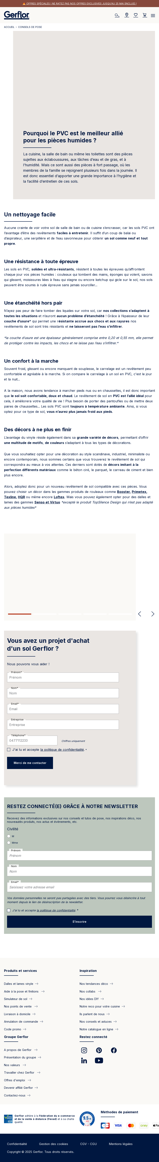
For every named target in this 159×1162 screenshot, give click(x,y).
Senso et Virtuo (47, 502)
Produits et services (20, 971)
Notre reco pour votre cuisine (100, 1006)
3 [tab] (70, 614)
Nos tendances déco (94, 983)
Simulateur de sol (15, 998)
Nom (14, 688)
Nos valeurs (12, 1065)
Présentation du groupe (20, 1057)
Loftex (59, 497)
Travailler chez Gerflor (19, 1072)
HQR (21, 497)
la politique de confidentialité (62, 750)
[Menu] (153, 14)
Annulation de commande (21, 1021)
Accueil (9, 27)
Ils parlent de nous (92, 1014)
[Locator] (127, 15)
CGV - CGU (88, 1144)
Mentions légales (121, 1144)
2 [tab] (44, 614)
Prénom (16, 672)
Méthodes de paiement (119, 1112)
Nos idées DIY (89, 998)
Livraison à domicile (17, 1014)
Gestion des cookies (53, 1144)
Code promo (12, 1029)
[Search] (118, 15)
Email (14, 703)
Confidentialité (17, 1144)
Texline (10, 497)
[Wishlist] (136, 15)
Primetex (139, 492)
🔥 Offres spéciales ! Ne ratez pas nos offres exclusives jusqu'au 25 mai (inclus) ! (80, 3)
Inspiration (88, 971)
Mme (15, 842)
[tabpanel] (79, 571)
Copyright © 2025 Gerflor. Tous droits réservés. (40, 1152)
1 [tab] (19, 614)
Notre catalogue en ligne (96, 1029)
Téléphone (17, 735)
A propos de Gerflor (18, 1050)
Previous (139, 614)
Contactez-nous (14, 1095)
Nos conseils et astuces (96, 1021)
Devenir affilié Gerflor (18, 1087)
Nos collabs (88, 991)
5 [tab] (120, 614)
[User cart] (145, 15)
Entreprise (17, 719)
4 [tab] (95, 614)
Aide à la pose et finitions (21, 991)
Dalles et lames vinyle (18, 983)
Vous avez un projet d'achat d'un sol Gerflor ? (48, 644)
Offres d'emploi (15, 1080)
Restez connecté (93, 1037)
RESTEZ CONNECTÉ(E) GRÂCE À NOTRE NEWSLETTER (72, 806)
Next (151, 614)
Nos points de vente (18, 1006)
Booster (123, 492)
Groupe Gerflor (16, 1037)
